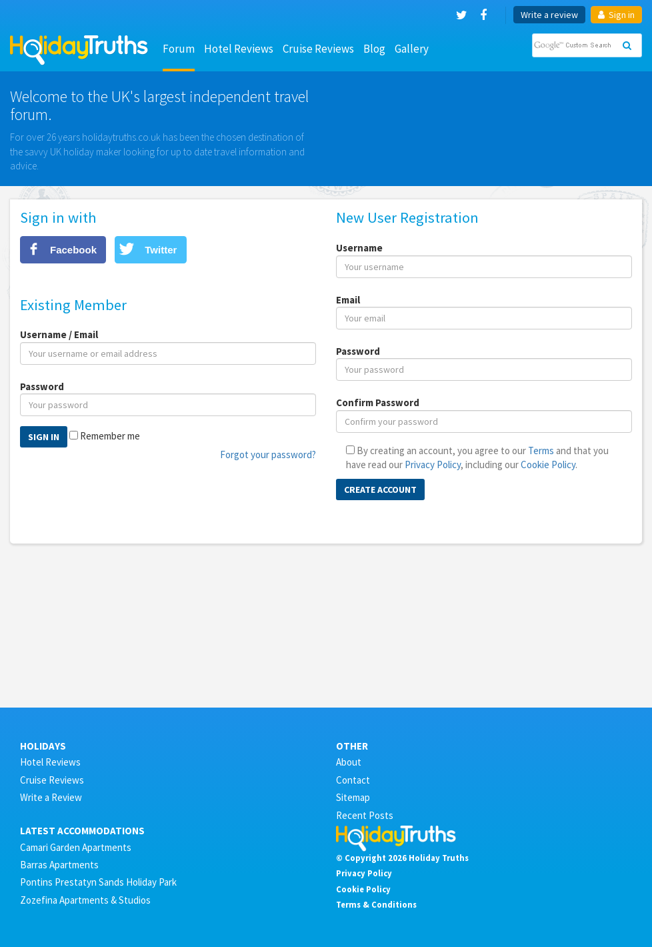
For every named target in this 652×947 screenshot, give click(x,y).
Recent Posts (364, 815)
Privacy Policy (433, 464)
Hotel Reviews (238, 48)
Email (348, 299)
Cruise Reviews (318, 48)
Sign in (616, 15)
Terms (541, 450)
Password (42, 386)
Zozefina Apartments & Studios (85, 900)
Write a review (549, 15)
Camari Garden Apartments (75, 847)
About (348, 762)
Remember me (110, 435)
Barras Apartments (59, 864)
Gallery (412, 48)
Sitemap (353, 797)
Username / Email (59, 334)
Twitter (161, 249)
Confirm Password (377, 402)
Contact (353, 780)
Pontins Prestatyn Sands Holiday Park (98, 882)
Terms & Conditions (376, 904)
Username (359, 247)
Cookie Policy (548, 464)
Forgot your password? (268, 454)
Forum (179, 48)
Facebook (73, 249)
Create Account (380, 490)
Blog (374, 48)
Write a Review (51, 797)
